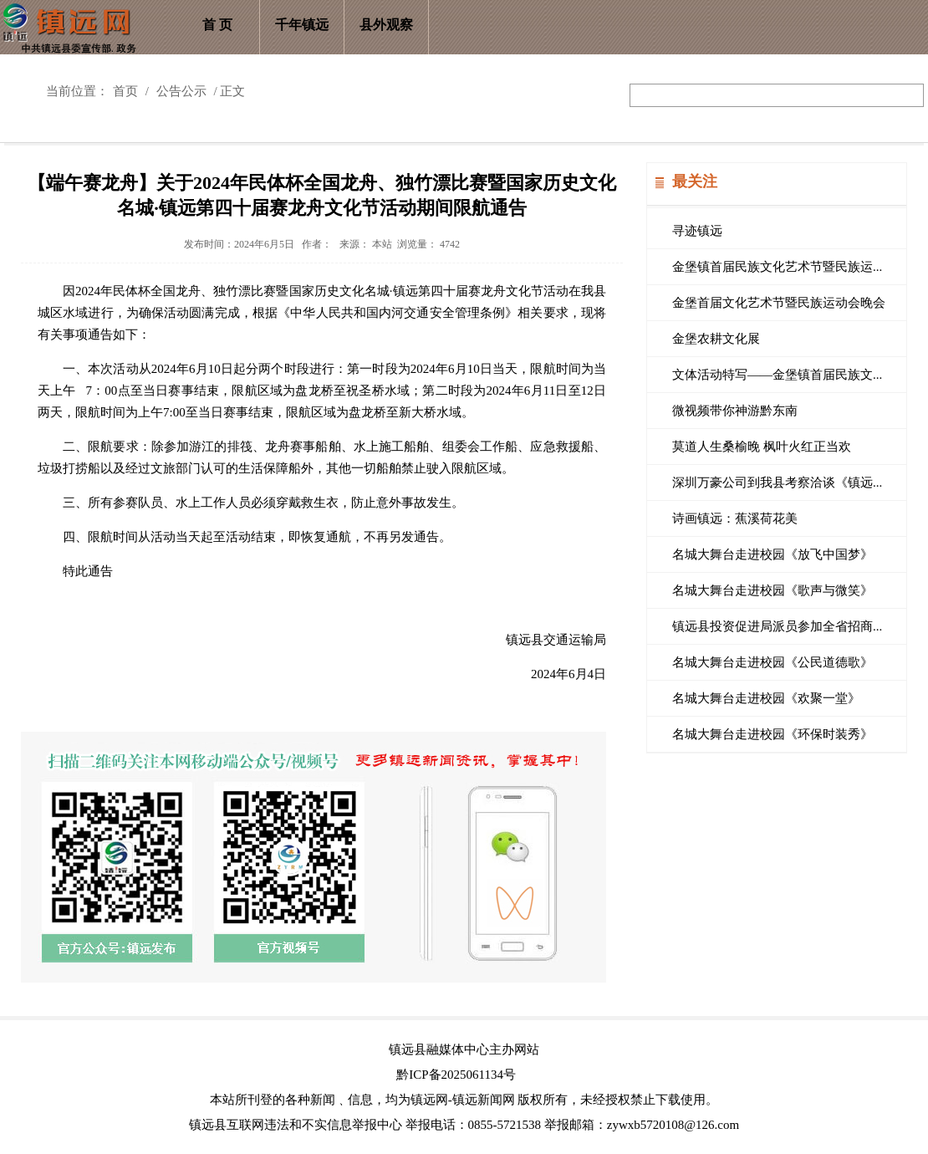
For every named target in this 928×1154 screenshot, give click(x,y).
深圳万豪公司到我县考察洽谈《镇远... (777, 482)
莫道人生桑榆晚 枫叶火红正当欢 (761, 446)
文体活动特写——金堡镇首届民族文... (777, 374)
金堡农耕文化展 (716, 338)
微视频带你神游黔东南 (735, 410)
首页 (125, 91)
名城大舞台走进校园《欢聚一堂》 (766, 698)
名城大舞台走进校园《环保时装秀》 (772, 734)
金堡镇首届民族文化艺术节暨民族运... (777, 266)
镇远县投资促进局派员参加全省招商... (777, 626)
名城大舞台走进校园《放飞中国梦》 (772, 554)
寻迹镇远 (697, 230)
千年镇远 (302, 25)
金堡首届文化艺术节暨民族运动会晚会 (778, 302)
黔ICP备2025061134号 (456, 1074)
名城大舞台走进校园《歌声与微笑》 (772, 590)
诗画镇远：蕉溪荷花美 (735, 518)
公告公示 (181, 91)
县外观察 (386, 25)
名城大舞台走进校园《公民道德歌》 (772, 662)
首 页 (217, 25)
